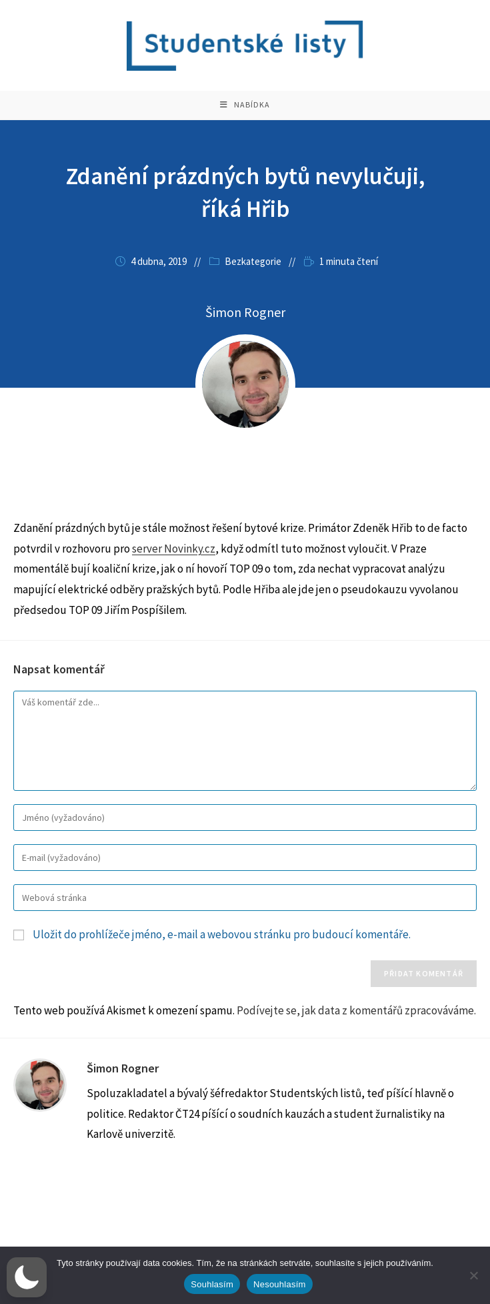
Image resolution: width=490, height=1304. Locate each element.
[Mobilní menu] (245, 111)
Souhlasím (212, 1284)
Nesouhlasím (279, 1284)
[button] (27, 1277)
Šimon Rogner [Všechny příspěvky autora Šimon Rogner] (245, 323)
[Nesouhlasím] (473, 1275)
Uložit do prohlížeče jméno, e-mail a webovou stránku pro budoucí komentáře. (222, 945)
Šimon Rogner (123, 1079)
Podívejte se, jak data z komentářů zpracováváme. (356, 1021)
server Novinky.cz (173, 560)
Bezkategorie (253, 272)
